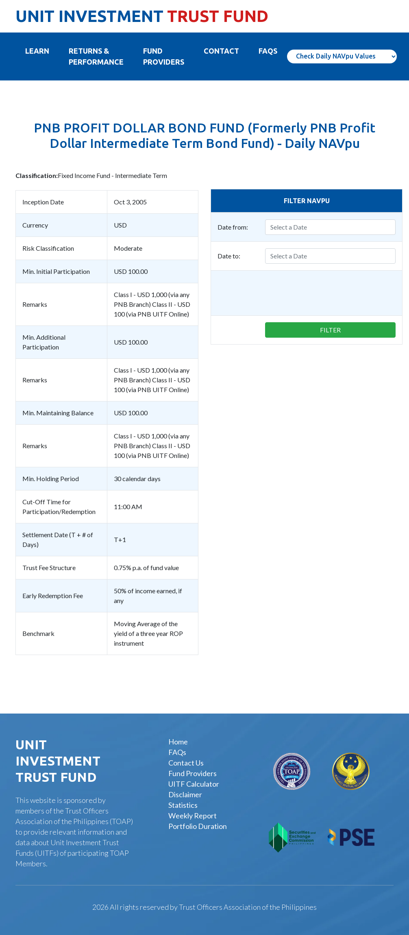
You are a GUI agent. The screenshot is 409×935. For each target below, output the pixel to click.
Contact (221, 51)
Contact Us (186, 762)
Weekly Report (192, 815)
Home (178, 741)
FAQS (268, 51)
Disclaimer (185, 794)
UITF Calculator (193, 783)
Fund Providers (192, 773)
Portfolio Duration (197, 826)
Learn (42, 50)
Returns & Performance (96, 56)
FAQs (177, 752)
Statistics (183, 804)
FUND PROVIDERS (163, 56)
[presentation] (334, 293)
